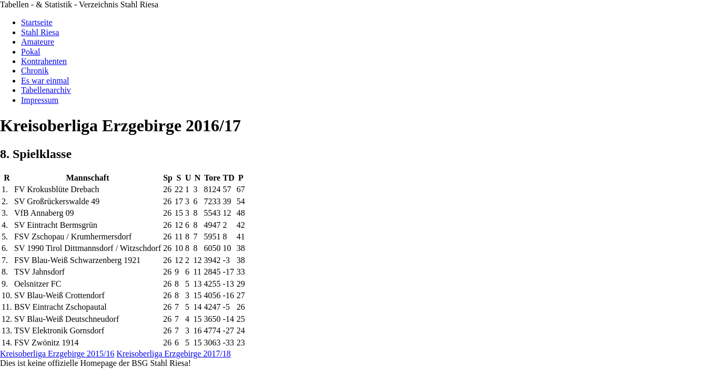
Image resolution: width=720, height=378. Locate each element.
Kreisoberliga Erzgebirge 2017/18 (173, 353)
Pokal (30, 51)
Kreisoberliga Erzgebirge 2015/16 (57, 353)
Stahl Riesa (40, 32)
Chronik (34, 70)
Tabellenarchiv (46, 90)
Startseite (37, 22)
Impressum (39, 100)
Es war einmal (45, 80)
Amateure (37, 41)
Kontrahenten (44, 61)
